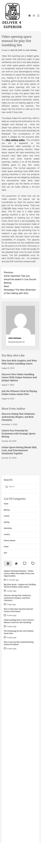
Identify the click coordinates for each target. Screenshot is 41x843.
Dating (6, 522)
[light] (29, 16)
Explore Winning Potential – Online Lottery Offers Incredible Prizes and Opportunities (19, 573)
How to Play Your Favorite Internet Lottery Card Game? (18, 610)
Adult (6, 504)
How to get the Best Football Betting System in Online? (19, 643)
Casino (7, 516)
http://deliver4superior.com (16, 342)
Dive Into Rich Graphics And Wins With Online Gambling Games (19, 362)
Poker (6, 546)
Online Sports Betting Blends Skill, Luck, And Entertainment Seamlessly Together (19, 450)
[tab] (8, 563)
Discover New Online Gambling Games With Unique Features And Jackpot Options (19, 377)
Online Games (9, 540)
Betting (7, 510)
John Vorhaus (31, 50)
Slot (5, 553)
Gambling (8, 528)
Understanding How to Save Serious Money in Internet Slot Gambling (19, 621)
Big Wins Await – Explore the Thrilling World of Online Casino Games (20, 585)
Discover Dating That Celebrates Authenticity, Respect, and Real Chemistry (18, 416)
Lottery (7, 534)
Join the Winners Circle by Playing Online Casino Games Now (19, 393)
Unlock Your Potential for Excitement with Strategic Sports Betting (18, 433)
